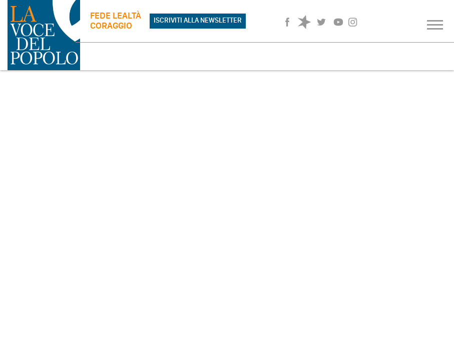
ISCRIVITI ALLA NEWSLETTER (198, 20)
